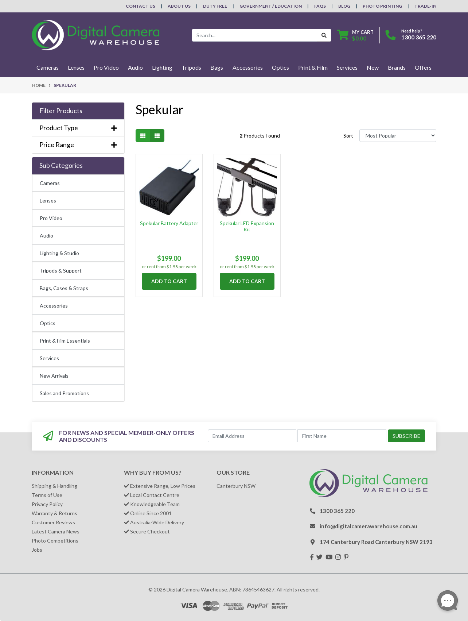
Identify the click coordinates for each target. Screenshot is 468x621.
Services (49, 358)
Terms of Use (47, 495)
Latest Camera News (55, 531)
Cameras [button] (47, 67)
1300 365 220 (418, 37)
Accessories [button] (248, 67)
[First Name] (341, 435)
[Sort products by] (397, 135)
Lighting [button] (162, 67)
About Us (179, 6)
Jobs (37, 550)
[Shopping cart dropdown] (355, 35)
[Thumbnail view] (143, 135)
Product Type (78, 128)
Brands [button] (397, 67)
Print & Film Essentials (65, 341)
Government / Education (270, 6)
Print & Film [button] (313, 67)
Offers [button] (423, 67)
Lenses (48, 200)
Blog (344, 6)
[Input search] (254, 35)
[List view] (157, 135)
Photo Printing (382, 6)
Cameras (50, 183)
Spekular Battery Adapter (169, 223)
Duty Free (215, 6)
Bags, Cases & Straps (64, 288)
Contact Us (140, 6)
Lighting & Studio (59, 253)
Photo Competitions (55, 540)
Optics (47, 323)
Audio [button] (135, 67)
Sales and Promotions (64, 393)
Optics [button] (280, 67)
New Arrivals (54, 376)
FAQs (320, 6)
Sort (348, 135)
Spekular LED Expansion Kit (247, 226)
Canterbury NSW (236, 486)
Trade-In (425, 6)
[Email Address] (252, 435)
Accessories (54, 305)
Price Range (78, 144)
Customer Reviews (53, 522)
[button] (78, 111)
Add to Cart (169, 281)
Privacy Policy (47, 504)
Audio (46, 235)
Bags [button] (216, 67)
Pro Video (51, 218)
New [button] (373, 67)
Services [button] (347, 67)
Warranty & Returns (54, 513)
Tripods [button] (191, 67)
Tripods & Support (61, 270)
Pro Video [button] (106, 67)
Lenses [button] (76, 67)
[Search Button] (324, 35)
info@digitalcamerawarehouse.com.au (368, 526)
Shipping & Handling (54, 486)
